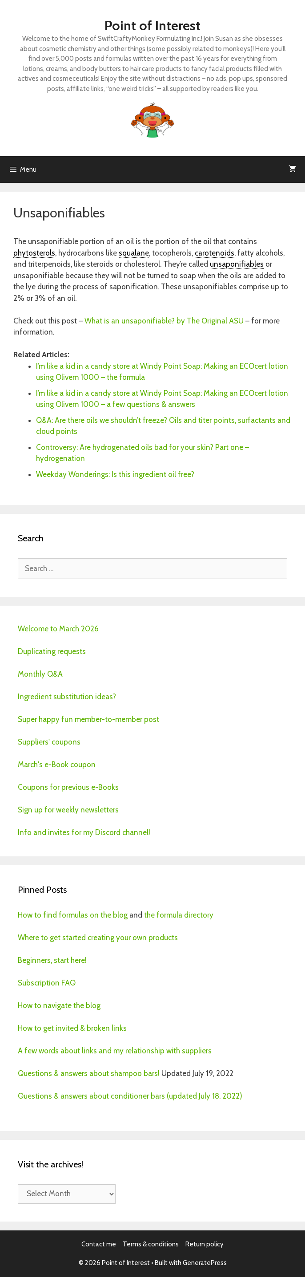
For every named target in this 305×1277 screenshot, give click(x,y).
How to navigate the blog (59, 1005)
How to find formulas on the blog (73, 914)
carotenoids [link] (214, 252)
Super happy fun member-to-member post (88, 719)
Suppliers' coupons (49, 741)
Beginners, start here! (52, 960)
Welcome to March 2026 (58, 628)
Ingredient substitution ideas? (67, 696)
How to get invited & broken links (72, 1028)
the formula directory (178, 914)
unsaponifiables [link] (237, 264)
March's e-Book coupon (57, 764)
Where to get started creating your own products (98, 937)
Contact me (98, 1244)
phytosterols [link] (34, 252)
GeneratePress (205, 1263)
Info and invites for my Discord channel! (84, 832)
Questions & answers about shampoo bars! (89, 1073)
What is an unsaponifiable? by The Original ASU (164, 320)
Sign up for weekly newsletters (68, 809)
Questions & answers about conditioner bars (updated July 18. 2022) (130, 1096)
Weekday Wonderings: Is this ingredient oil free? (115, 474)
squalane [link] (134, 252)
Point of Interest (152, 25)
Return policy (204, 1244)
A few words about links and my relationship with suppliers (115, 1050)
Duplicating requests (52, 651)
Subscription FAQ (47, 982)
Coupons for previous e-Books (68, 787)
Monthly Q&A (40, 674)
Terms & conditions (151, 1244)
